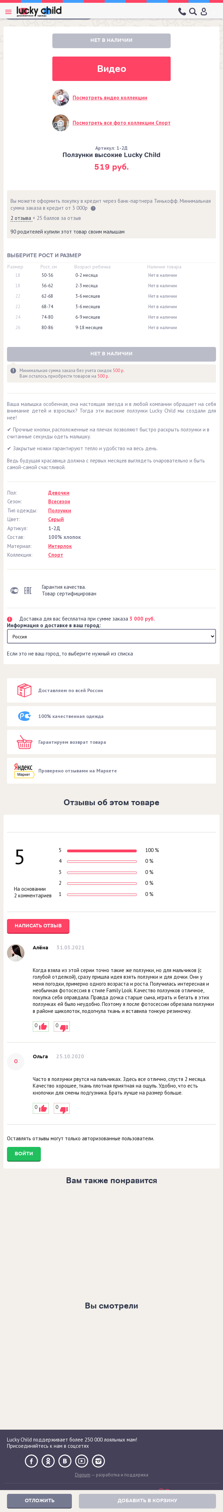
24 (17, 317)
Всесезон (59, 501)
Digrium (82, 1475)
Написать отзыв (38, 925)
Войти (24, 1153)
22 (17, 296)
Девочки (58, 492)
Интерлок (60, 546)
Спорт (55, 554)
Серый (56, 519)
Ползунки (59, 510)
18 (17, 275)
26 (17, 328)
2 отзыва (21, 218)
